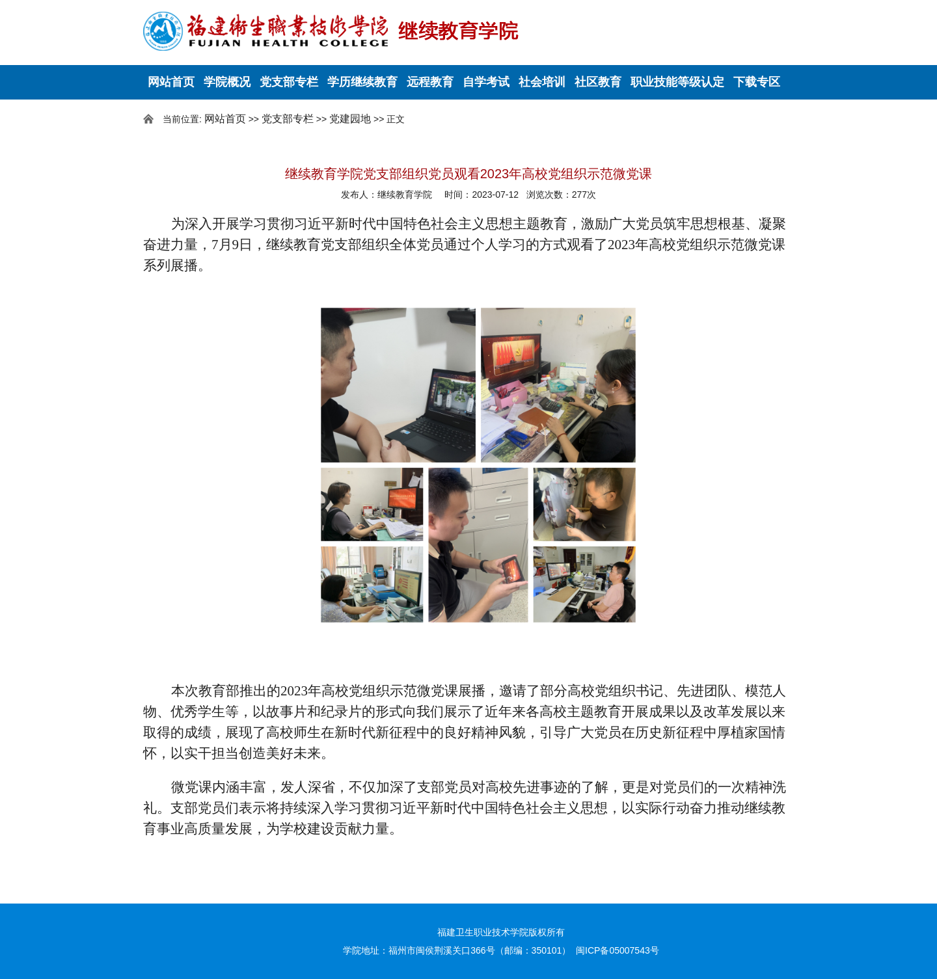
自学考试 (486, 81)
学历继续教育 (362, 81)
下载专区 (756, 81)
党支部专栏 (289, 81)
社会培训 (542, 81)
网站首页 (171, 81)
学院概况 (227, 81)
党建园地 (350, 118)
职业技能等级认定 (677, 81)
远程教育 (430, 81)
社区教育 (598, 81)
